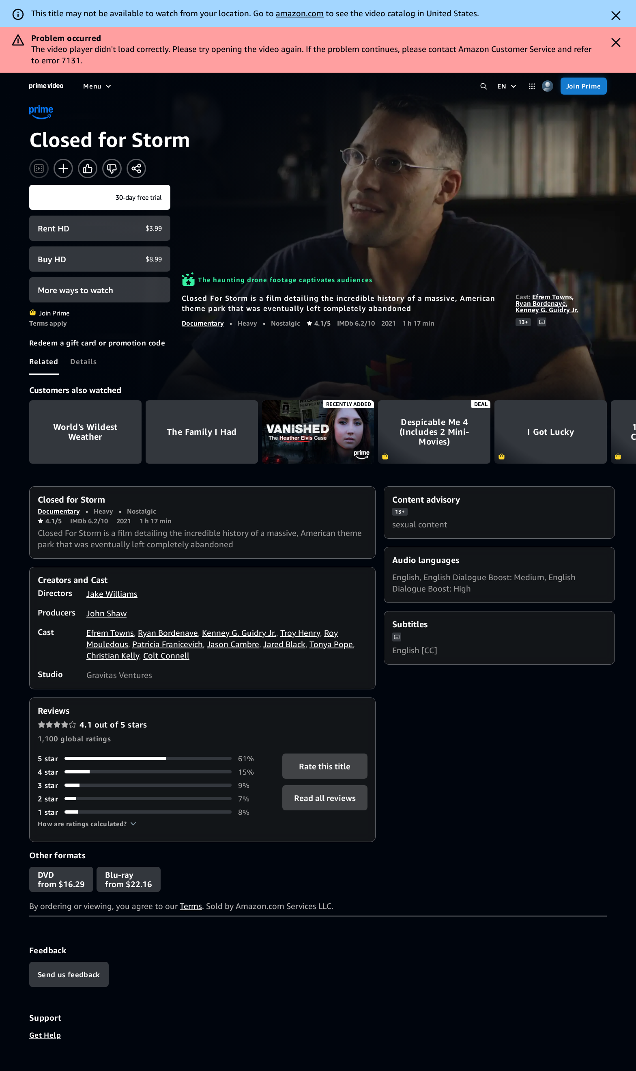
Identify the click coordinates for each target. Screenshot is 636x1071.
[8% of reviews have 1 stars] (150, 812)
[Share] (136, 168)
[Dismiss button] (616, 15)
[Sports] (242, 86)
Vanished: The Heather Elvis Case (318, 432)
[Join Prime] (584, 86)
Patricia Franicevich (167, 644)
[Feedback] (69, 974)
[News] (273, 86)
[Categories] (532, 86)
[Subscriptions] (358, 86)
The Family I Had (202, 432)
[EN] (508, 86)
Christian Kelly (112, 655)
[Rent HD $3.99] (99, 228)
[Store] (410, 86)
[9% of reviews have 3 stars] (150, 785)
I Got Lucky (550, 432)
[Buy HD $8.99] (99, 259)
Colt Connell (166, 655)
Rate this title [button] (324, 766)
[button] (87, 824)
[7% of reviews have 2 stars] (150, 799)
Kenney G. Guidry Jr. (547, 310)
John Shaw (106, 613)
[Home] (46, 86)
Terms (191, 906)
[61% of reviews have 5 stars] (150, 759)
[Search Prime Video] (484, 86)
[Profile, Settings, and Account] (548, 86)
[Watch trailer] (39, 168)
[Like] (87, 168)
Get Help (45, 1034)
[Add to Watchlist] (63, 168)
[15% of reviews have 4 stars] (150, 772)
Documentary (203, 323)
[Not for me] (112, 168)
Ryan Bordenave (541, 303)
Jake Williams (112, 593)
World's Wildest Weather (85, 432)
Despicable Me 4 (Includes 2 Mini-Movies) (434, 432)
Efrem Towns (552, 297)
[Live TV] (306, 86)
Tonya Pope (331, 644)
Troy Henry (300, 632)
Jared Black (284, 644)
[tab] (44, 361)
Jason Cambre (233, 644)
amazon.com (300, 13)
